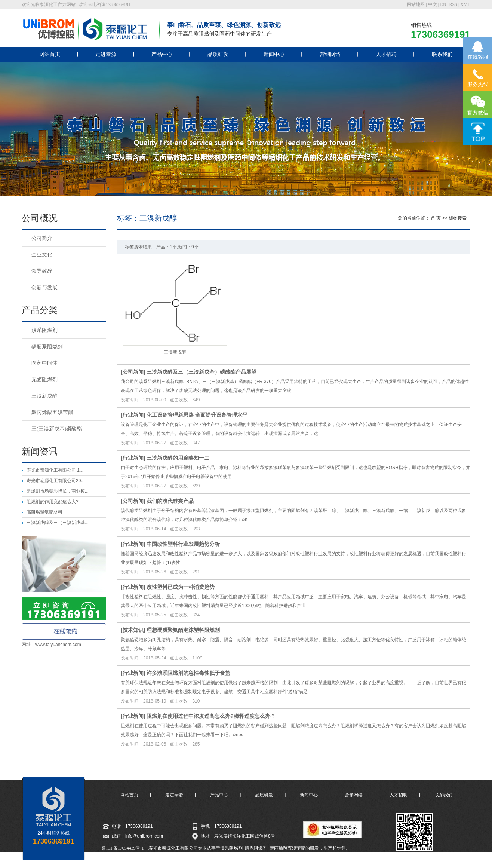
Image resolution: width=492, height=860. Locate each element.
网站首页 (49, 54)
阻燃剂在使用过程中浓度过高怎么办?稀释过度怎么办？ (211, 716)
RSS (453, 4)
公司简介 (41, 238)
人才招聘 (386, 54)
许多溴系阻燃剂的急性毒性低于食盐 (188, 673)
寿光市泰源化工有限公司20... (55, 480)
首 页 (436, 218)
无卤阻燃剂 (44, 379)
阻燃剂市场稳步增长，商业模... (58, 491)
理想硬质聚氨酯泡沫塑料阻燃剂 (183, 630)
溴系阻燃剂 (44, 330)
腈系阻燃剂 (256, 848)
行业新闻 (133, 415)
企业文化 (41, 254)
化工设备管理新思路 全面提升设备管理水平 (197, 415)
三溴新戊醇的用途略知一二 (178, 458)
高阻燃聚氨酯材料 (44, 512)
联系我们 (442, 54)
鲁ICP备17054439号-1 (123, 848)
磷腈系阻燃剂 (47, 346)
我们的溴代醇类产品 (170, 501)
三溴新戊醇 (44, 396)
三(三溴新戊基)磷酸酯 (56, 429)
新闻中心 (274, 54)
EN (443, 4)
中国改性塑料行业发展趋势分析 (183, 544)
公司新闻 (133, 372)
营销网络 (330, 54)
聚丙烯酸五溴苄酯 (52, 412)
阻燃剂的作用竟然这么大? (53, 501)
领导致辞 (41, 271)
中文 (432, 4)
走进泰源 (105, 54)
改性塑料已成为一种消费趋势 (181, 587)
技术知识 (133, 630)
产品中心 (161, 54)
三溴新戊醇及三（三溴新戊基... (58, 522)
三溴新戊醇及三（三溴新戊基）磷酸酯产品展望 (201, 372)
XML (465, 4)
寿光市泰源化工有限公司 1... (55, 470)
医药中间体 (44, 363)
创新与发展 (44, 287)
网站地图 (416, 4)
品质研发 (217, 54)
